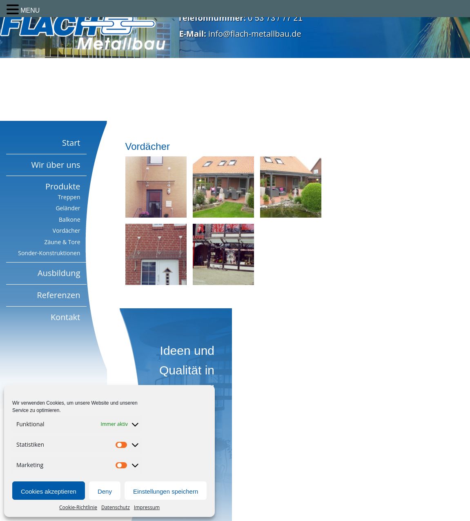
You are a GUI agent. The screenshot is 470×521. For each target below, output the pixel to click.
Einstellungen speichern (165, 491)
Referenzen (58, 295)
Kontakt (65, 317)
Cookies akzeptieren (48, 491)
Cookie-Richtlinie (78, 507)
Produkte (62, 186)
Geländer (68, 208)
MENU (30, 10)
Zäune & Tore (62, 242)
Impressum (147, 507)
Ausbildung (59, 272)
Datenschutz (115, 507)
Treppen (69, 197)
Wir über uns (55, 164)
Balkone (69, 219)
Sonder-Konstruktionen (49, 253)
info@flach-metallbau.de (254, 33)
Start (71, 142)
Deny (105, 491)
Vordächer (66, 230)
